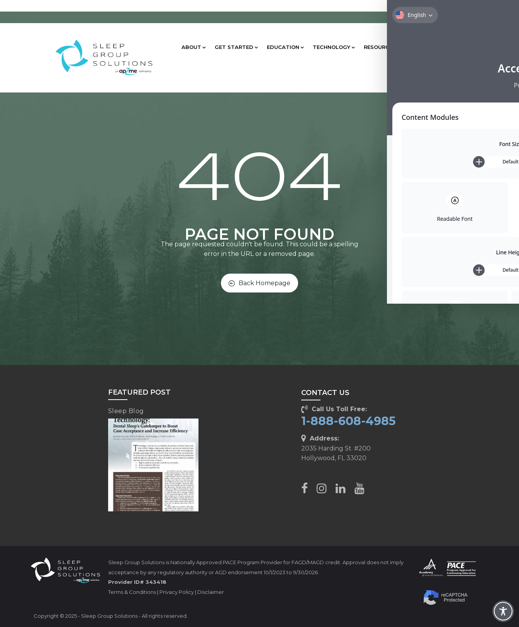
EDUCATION (285, 47)
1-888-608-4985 (348, 421)
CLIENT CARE (429, 47)
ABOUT (193, 47)
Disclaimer (210, 592)
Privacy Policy (176, 592)
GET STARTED (236, 47)
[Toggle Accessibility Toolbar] (503, 611)
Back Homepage (259, 283)
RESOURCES (382, 47)
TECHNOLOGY (333, 47)
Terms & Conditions (132, 592)
